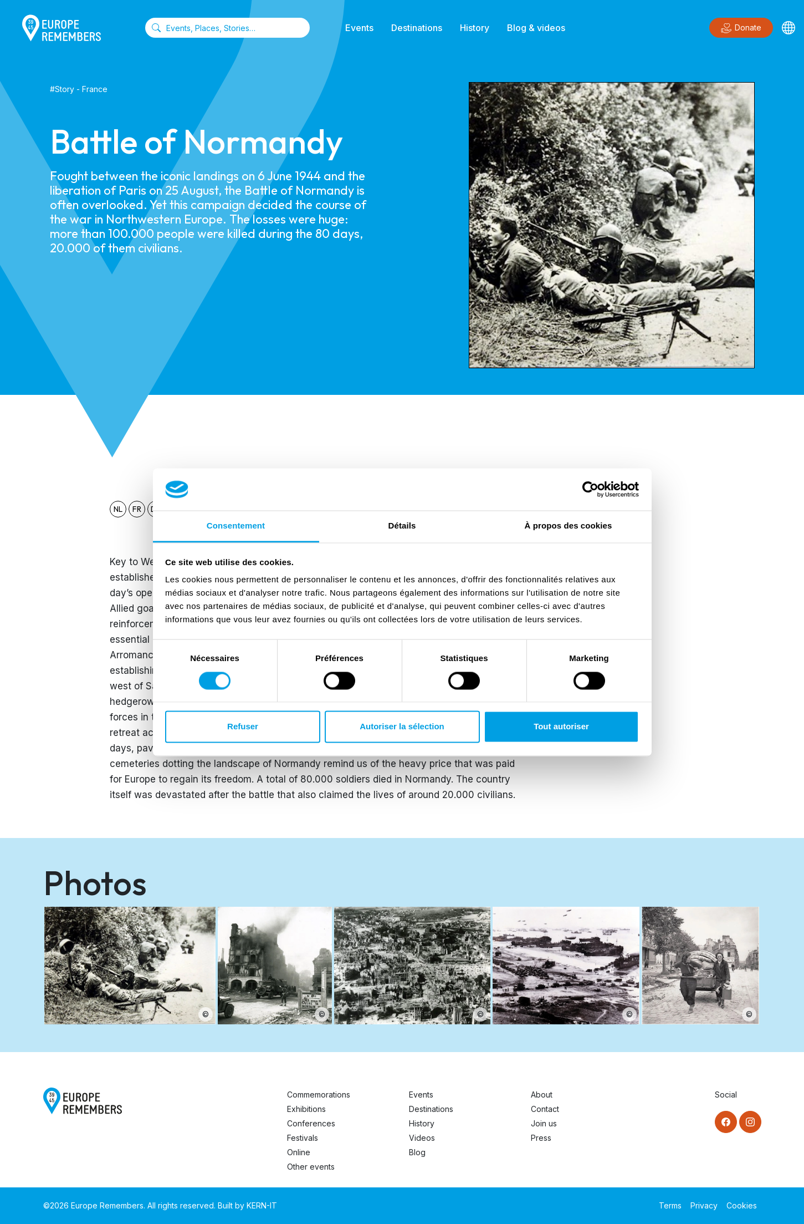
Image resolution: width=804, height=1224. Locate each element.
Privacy (704, 1205)
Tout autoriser (561, 727)
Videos (422, 1137)
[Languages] (788, 28)
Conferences (311, 1123)
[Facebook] (726, 1122)
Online (298, 1152)
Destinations (416, 27)
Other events (311, 1166)
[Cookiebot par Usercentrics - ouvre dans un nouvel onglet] (590, 489)
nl (118, 509)
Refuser (242, 727)
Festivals (302, 1137)
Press (541, 1137)
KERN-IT (262, 1205)
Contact (545, 1109)
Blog (417, 1152)
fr (136, 509)
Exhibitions (306, 1109)
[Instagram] (750, 1122)
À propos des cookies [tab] (568, 526)
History (474, 27)
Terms (670, 1205)
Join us (544, 1123)
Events (359, 27)
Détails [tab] (402, 526)
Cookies (741, 1205)
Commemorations (318, 1094)
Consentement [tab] (236, 526)
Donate (741, 28)
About (541, 1094)
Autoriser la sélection (402, 727)
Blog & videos (536, 27)
